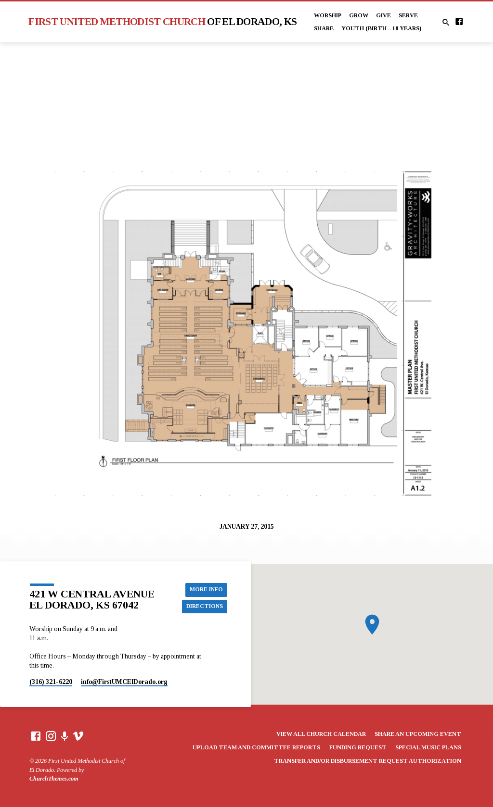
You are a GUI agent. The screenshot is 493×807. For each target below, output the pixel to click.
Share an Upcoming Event (418, 734)
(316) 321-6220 (50, 681)
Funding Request (358, 747)
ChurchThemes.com (53, 778)
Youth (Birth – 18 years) (381, 28)
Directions (203, 606)
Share (324, 28)
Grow (358, 15)
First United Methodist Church (162, 21)
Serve (408, 15)
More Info (205, 589)
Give (383, 15)
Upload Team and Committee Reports (256, 747)
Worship (327, 15)
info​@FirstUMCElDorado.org (124, 681)
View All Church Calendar (321, 734)
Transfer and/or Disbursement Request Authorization (367, 760)
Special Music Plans (428, 747)
